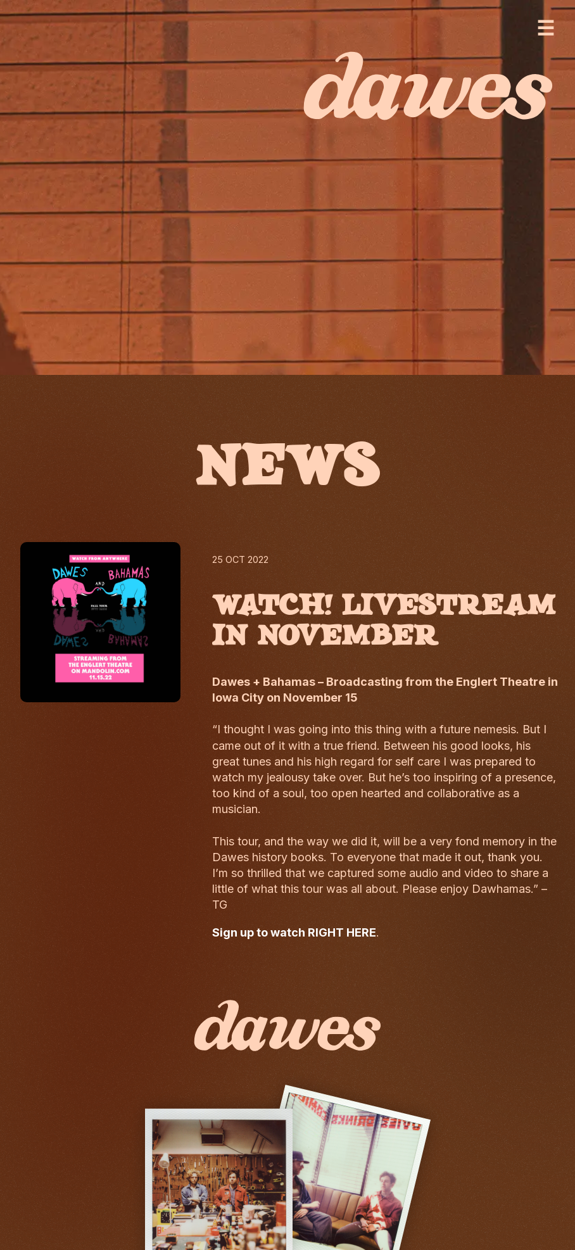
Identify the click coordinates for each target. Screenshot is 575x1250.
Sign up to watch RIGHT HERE (294, 932)
